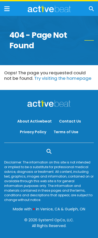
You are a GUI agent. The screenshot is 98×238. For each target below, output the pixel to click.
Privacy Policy (33, 132)
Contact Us (70, 121)
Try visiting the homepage (62, 78)
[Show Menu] (7, 8)
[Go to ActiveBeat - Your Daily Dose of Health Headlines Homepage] (49, 8)
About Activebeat (34, 121)
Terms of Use (66, 132)
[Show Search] (91, 8)
